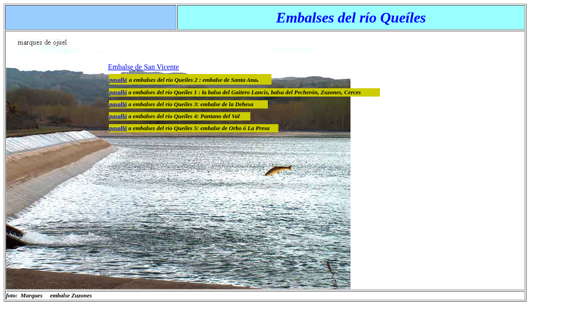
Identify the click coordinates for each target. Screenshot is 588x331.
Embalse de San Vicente (143, 67)
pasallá (118, 92)
